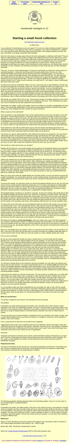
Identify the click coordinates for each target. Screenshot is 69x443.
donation (63, 440)
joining (39, 440)
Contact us (55, 2)
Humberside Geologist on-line (41, 2)
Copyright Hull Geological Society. (34, 42)
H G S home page (25, 2)
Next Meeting (14, 2)
